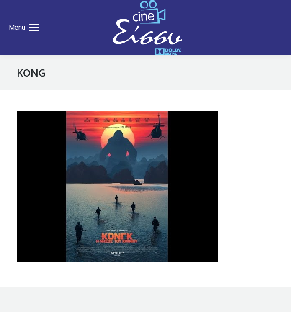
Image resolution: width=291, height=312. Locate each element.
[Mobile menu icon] (23, 27)
